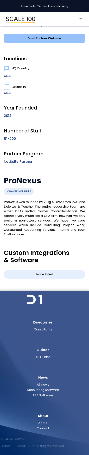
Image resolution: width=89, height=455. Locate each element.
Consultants (43, 329)
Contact (43, 428)
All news (43, 384)
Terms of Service (13, 439)
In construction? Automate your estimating (44, 6)
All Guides (43, 357)
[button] (81, 19)
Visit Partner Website (44, 38)
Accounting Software (43, 390)
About (43, 423)
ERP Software (43, 395)
